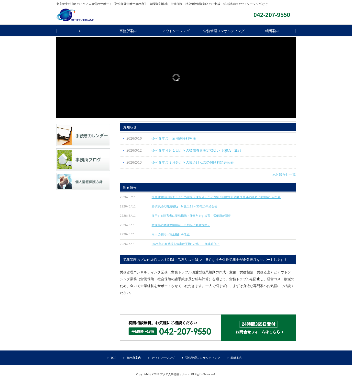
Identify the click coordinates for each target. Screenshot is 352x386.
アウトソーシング (176, 30)
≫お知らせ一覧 (284, 174)
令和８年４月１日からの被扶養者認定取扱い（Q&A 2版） (197, 150)
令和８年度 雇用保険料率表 (174, 138)
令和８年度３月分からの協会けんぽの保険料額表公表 (193, 162)
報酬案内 (272, 30)
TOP (80, 30)
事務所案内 (128, 30)
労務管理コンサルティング (223, 30)
